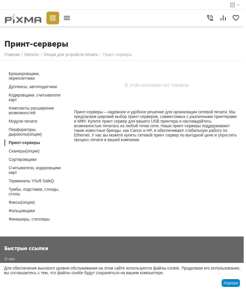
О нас (9, 259)
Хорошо (230, 283)
